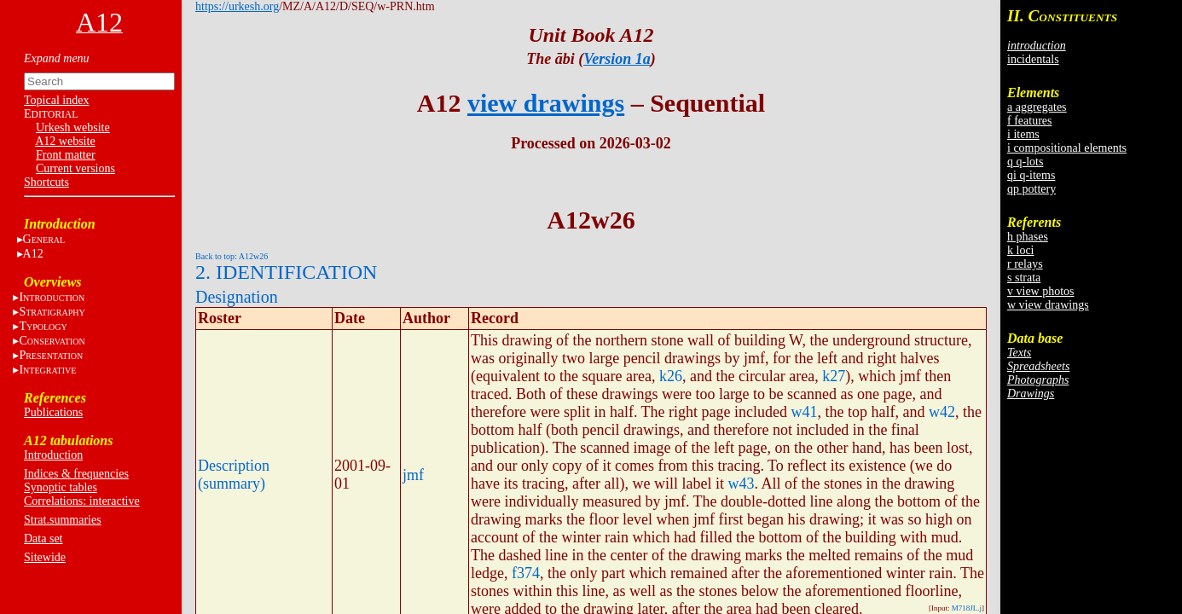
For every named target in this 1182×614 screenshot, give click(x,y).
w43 (740, 483)
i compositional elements (1067, 148)
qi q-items (1031, 175)
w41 (804, 411)
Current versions (75, 168)
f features (1029, 120)
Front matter (66, 154)
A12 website (65, 141)
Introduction (53, 455)
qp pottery (1031, 188)
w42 (942, 411)
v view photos (1041, 291)
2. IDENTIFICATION (286, 272)
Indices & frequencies (76, 473)
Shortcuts (46, 182)
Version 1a (617, 58)
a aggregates (1037, 107)
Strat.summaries (62, 519)
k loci (1020, 250)
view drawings (545, 103)
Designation (236, 296)
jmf (413, 475)
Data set (43, 538)
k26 (670, 376)
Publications (53, 412)
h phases (1027, 236)
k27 (833, 376)
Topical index (56, 100)
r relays (1025, 264)
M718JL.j (967, 608)
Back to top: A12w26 (231, 256)
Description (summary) (233, 474)
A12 (33, 253)
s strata (1023, 277)
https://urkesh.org (237, 6)
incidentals (1033, 59)
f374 (526, 573)
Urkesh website (73, 127)
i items (1023, 134)
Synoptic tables (60, 487)
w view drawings (1048, 304)
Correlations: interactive (82, 501)
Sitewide (45, 557)
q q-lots (1025, 161)
